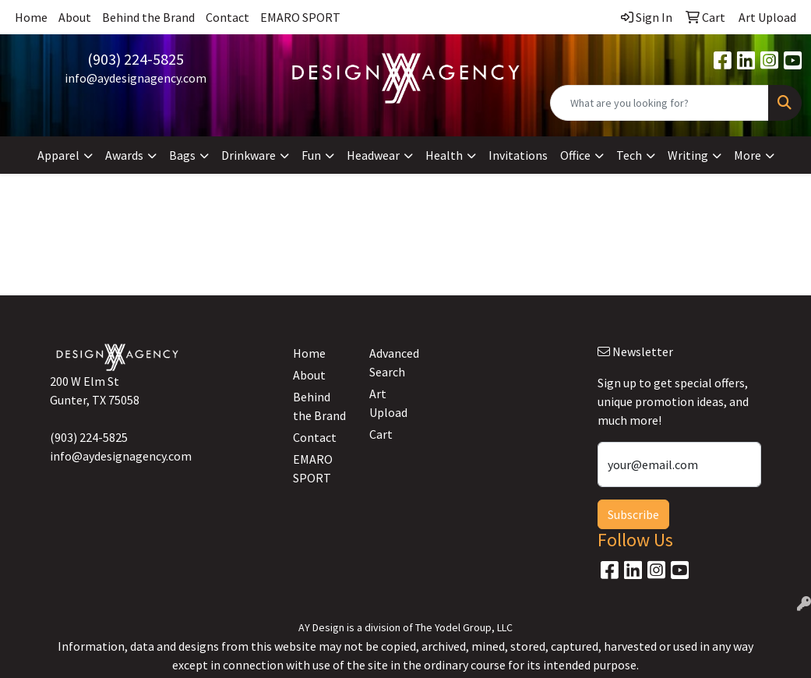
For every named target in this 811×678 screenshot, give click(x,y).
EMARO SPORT (300, 17)
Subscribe (633, 514)
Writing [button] (688, 155)
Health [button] (444, 155)
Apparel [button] (58, 155)
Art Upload (388, 403)
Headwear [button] (373, 155)
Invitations (518, 155)
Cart (381, 434)
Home (31, 17)
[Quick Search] (659, 103)
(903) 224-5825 (135, 59)
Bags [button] (182, 155)
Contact (227, 17)
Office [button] (575, 155)
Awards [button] (124, 155)
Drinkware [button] (248, 155)
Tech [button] (629, 155)
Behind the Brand (148, 17)
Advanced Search (394, 362)
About (74, 17)
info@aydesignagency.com (135, 78)
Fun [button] (311, 155)
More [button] (747, 155)
